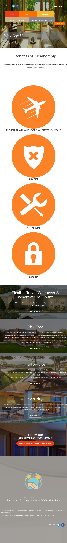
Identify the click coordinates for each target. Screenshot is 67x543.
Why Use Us (14, 35)
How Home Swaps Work (9, 510)
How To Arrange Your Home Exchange (12, 515)
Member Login (59, 23)
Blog (52, 515)
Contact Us (46, 515)
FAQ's (38, 515)
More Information (35, 311)
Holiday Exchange (49, 510)
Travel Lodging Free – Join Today (35, 443)
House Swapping (22, 510)
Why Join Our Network (35, 510)
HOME (12, 14)
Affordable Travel (29, 515)
